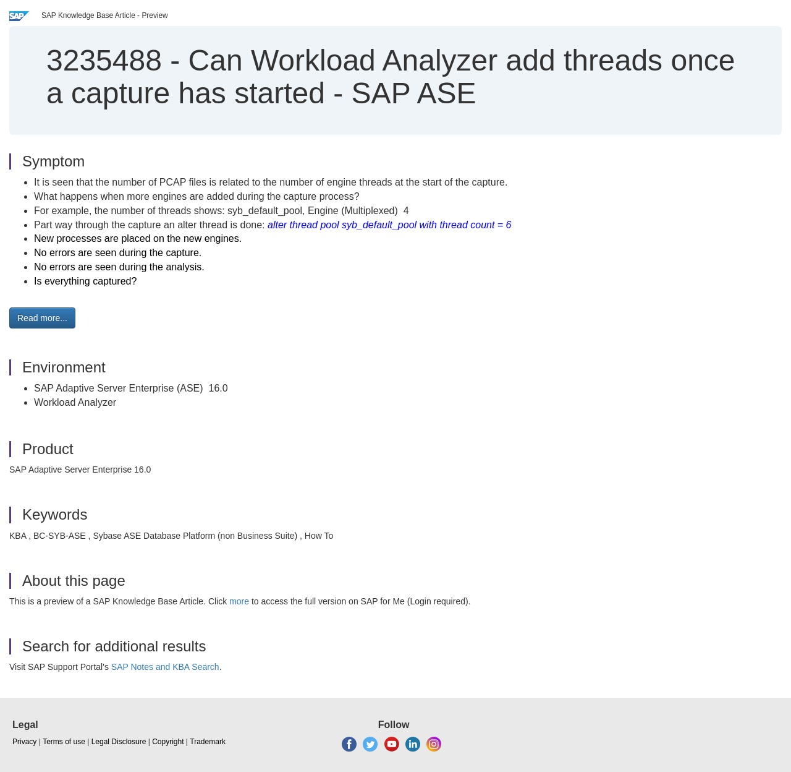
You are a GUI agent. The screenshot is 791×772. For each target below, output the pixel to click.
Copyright (168, 741)
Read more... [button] (42, 318)
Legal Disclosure (118, 741)
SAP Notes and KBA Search (165, 667)
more (239, 601)
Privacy (24, 741)
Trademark (208, 741)
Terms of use (64, 741)
